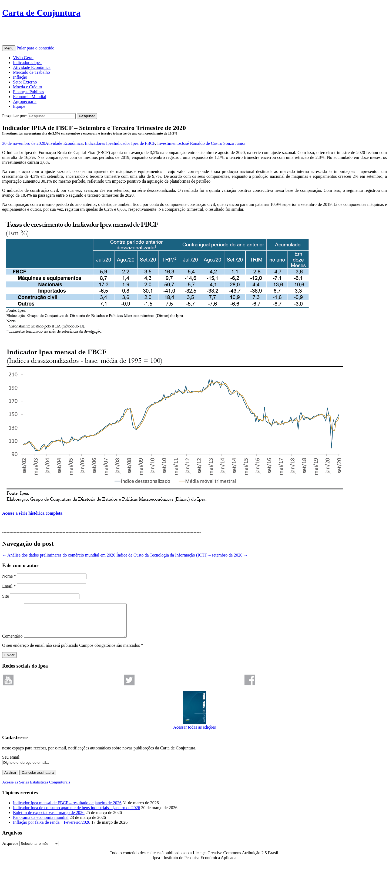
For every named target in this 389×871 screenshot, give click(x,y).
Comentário (12, 642)
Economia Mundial (29, 96)
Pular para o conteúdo (35, 48)
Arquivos (10, 849)
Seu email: (11, 763)
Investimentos (169, 143)
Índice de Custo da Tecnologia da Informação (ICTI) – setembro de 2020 (182, 555)
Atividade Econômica (32, 67)
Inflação (20, 77)
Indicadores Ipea (27, 62)
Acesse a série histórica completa (32, 513)
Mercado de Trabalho (31, 72)
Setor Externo (25, 82)
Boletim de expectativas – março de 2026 (49, 819)
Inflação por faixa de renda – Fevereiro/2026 (51, 828)
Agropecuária (24, 101)
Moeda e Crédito (27, 87)
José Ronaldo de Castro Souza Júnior (214, 143)
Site (5, 596)
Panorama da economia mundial (41, 824)
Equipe (19, 106)
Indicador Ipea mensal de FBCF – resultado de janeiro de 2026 (67, 809)
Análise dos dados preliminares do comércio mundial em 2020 (58, 555)
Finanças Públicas (28, 91)
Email (9, 586)
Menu (8, 48)
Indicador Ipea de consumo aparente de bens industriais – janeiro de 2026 (76, 814)
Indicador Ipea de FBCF (134, 143)
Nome (9, 576)
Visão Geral (23, 57)
